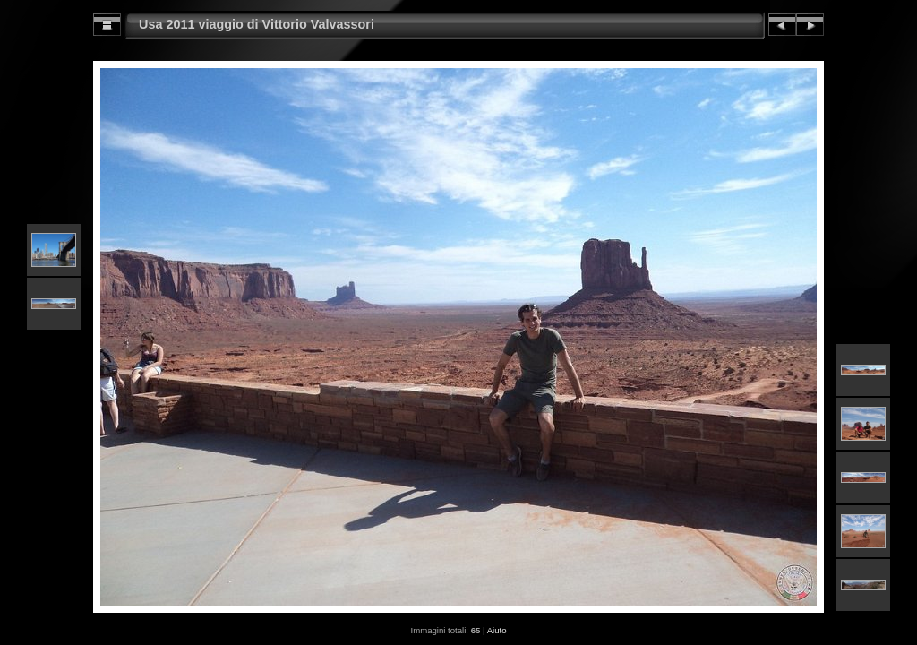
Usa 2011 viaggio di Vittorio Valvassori (256, 24)
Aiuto (497, 630)
